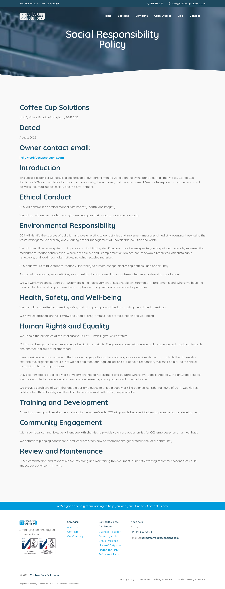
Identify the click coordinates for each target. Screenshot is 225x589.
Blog (180, 15)
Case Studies (162, 15)
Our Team (72, 531)
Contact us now (157, 506)
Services (123, 15)
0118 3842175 (154, 3)
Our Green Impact (77, 536)
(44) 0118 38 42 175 (141, 531)
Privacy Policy (127, 579)
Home (108, 15)
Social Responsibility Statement (156, 579)
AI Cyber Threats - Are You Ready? (39, 3)
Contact (195, 15)
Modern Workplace (110, 545)
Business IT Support (110, 531)
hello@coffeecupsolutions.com (188, 3)
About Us (72, 527)
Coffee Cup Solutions (44, 575)
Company (141, 15)
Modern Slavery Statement (191, 579)
